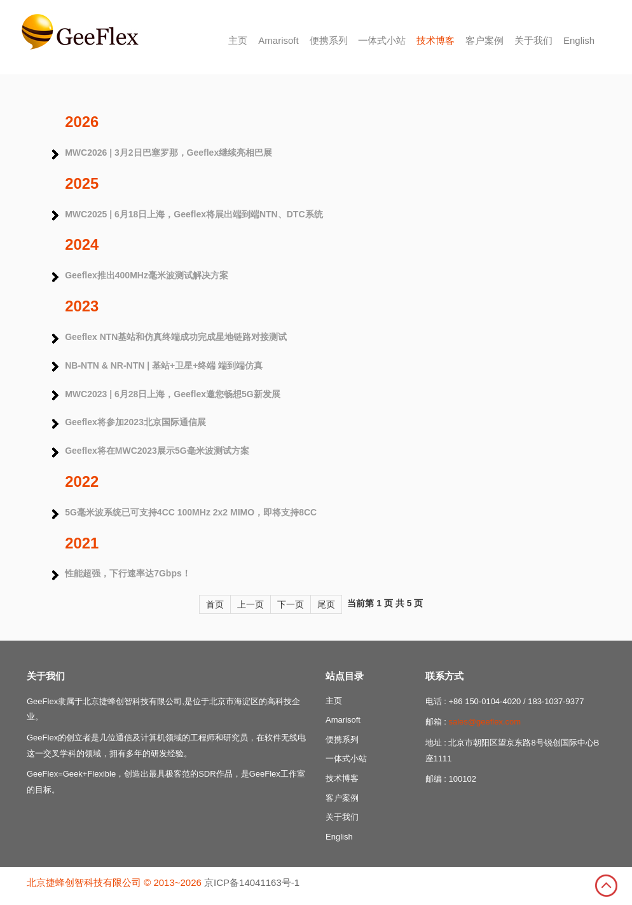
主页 (237, 40)
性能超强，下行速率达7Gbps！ (128, 573)
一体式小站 (382, 40)
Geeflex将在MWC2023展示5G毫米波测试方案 (157, 451)
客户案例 (484, 40)
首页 (215, 604)
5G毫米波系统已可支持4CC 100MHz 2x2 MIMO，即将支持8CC (191, 512)
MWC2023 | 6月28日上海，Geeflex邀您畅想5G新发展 (172, 394)
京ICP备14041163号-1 (251, 882)
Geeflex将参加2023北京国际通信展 (135, 422)
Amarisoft (278, 40)
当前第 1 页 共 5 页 (385, 603)
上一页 (250, 604)
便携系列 (329, 40)
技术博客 (435, 40)
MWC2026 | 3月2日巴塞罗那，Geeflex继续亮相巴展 (168, 152)
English (578, 40)
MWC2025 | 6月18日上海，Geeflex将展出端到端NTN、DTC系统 (193, 214)
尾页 (326, 604)
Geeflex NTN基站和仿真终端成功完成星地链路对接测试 (176, 337)
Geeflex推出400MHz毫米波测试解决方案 (146, 275)
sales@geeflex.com (485, 721)
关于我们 (533, 40)
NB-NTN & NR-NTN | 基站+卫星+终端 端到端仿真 (164, 365)
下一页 (290, 604)
